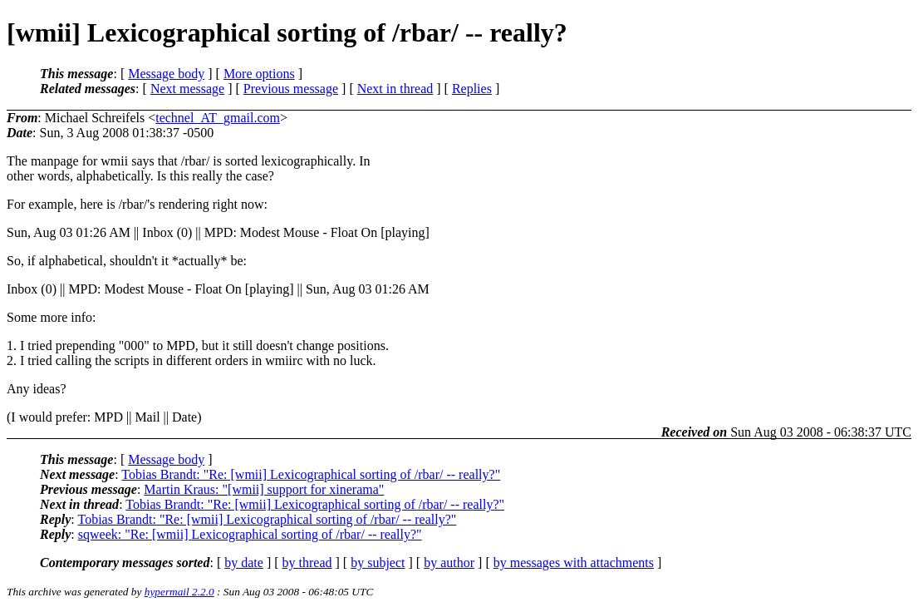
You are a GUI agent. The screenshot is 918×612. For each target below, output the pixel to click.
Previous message (290, 88)
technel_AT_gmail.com (217, 118)
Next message (187, 88)
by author (449, 562)
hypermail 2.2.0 (179, 591)
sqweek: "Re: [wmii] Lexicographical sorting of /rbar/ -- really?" (250, 534)
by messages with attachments (573, 562)
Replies (472, 88)
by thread (307, 562)
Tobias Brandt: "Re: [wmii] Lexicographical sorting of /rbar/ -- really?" (310, 474)
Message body (166, 74)
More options (259, 74)
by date (243, 562)
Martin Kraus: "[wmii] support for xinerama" (264, 489)
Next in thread (395, 88)
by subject (378, 562)
